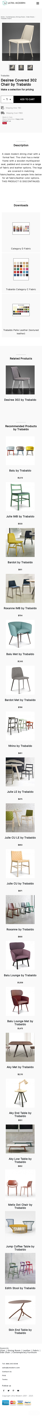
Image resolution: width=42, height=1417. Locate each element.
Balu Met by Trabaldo (20, 654)
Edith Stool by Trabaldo (20, 1288)
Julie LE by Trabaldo (20, 791)
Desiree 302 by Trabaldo (20, 399)
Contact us (6, 121)
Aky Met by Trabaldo (20, 1067)
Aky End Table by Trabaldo (20, 1114)
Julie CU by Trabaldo (20, 883)
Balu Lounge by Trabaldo (20, 975)
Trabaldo (5, 75)
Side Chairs (30, 17)
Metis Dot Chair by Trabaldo (20, 1206)
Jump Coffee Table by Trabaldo (20, 1248)
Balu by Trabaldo (20, 470)
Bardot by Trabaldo (20, 562)
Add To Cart (27, 99)
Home (3, 17)
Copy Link (19, 119)
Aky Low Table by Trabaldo (20, 1160)
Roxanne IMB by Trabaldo (20, 608)
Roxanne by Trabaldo (20, 929)
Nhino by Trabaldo (20, 745)
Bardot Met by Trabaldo (20, 700)
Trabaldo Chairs (6, 18)
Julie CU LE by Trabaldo (20, 837)
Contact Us (7, 1371)
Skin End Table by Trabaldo (20, 1331)
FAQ (4, 1375)
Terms (4, 1379)
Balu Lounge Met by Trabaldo (20, 1023)
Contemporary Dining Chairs (15, 17)
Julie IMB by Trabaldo (20, 516)
